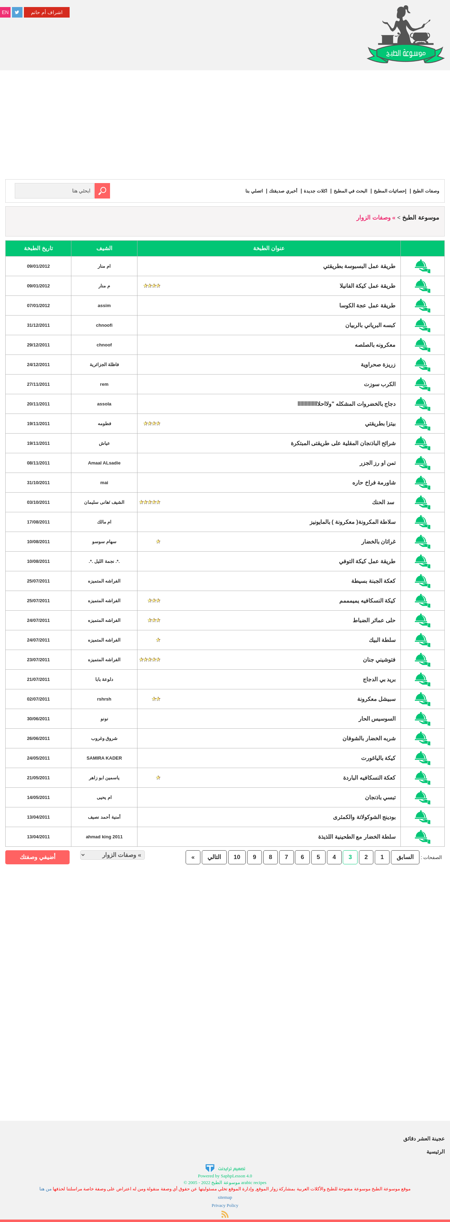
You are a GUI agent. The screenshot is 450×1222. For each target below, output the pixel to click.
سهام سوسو (104, 541)
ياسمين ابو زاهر (104, 777)
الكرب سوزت (380, 384)
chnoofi (104, 324)
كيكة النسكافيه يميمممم (367, 600)
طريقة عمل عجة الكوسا (367, 305)
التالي (214, 856)
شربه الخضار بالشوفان (369, 738)
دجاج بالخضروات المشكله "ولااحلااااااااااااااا (346, 404)
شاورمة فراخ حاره (374, 482)
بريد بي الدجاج (379, 679)
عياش (104, 443)
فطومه (104, 423)
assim (104, 305)
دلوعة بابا (104, 679)
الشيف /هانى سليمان (104, 502)
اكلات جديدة (310, 191)
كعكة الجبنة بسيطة (373, 581)
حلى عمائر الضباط (374, 620)
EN (5, 12)
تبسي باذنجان (380, 797)
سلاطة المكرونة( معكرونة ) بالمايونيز (353, 522)
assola (104, 403)
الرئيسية (435, 1151)
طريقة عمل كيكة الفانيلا (368, 285)
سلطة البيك (382, 640)
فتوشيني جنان (379, 659)
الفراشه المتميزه (104, 580)
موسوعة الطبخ (420, 217)
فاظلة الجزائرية (104, 364)
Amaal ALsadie (104, 462)
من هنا (45, 1188)
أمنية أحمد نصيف (104, 816)
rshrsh (104, 698)
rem (104, 383)
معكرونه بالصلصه (375, 344)
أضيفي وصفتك (38, 856)
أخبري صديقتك (276, 191)
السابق (405, 856)
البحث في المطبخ (347, 191)
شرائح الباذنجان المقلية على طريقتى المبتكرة (343, 443)
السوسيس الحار (377, 718)
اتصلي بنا (246, 191)
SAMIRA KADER (104, 757)
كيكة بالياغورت (378, 758)
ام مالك (104, 521)
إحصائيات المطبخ (388, 191)
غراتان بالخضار (378, 541)
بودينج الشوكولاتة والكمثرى (364, 817)
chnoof (104, 344)
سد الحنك (384, 502)
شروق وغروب (104, 738)
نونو (104, 718)
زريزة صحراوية (378, 364)
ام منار (104, 265)
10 (237, 856)
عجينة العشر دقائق (424, 1138)
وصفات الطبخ (425, 191)
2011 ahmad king (104, 836)
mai (104, 482)
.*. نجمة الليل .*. (104, 561)
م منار (104, 285)
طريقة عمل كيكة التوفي (367, 561)
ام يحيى (104, 797)
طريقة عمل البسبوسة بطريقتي (359, 266)
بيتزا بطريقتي (380, 423)
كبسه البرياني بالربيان (370, 325)
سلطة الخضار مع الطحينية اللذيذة (357, 836)
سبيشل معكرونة (376, 699)
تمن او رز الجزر (378, 463)
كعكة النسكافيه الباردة (369, 777)
